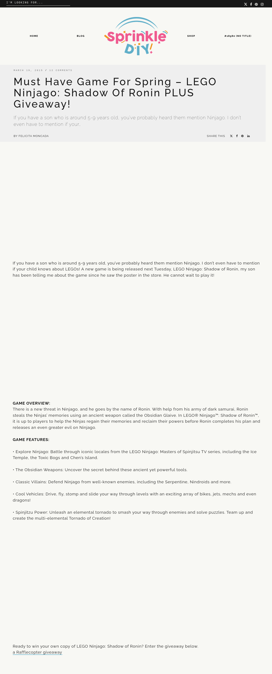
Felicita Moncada (34, 136)
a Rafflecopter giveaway (37, 652)
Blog (81, 36)
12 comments (60, 70)
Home (34, 36)
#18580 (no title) (238, 36)
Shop (191, 36)
